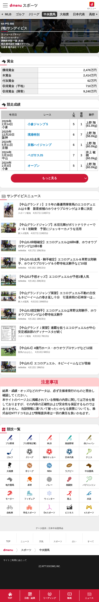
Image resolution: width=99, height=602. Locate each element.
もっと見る (49, 178)
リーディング (49, 598)
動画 (69, 598)
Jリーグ (34, 14)
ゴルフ (20, 14)
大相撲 (64, 14)
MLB (8, 14)
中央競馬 (49, 14)
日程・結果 (29, 598)
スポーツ (26, 550)
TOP (10, 598)
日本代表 (79, 14)
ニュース (89, 598)
